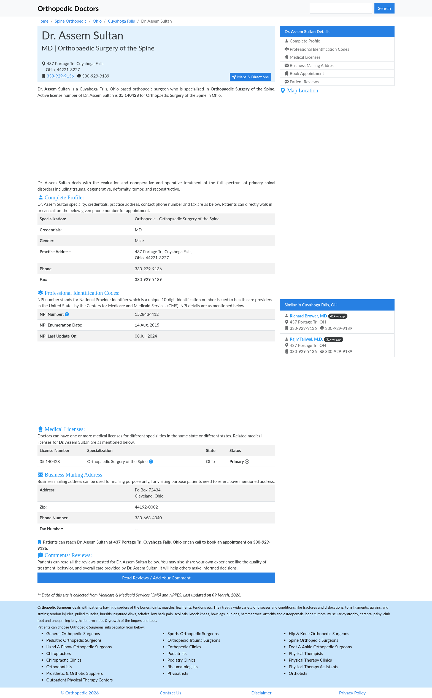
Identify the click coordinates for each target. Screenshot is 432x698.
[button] (67, 314)
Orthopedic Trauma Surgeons (194, 640)
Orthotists (298, 673)
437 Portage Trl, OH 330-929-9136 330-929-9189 (318, 322)
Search (384, 8)
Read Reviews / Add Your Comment (156, 577)
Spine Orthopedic (71, 20)
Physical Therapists (306, 653)
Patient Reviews (302, 81)
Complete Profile (302, 40)
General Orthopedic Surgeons (73, 633)
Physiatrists (178, 673)
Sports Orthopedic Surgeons (193, 633)
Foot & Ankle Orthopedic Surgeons (320, 646)
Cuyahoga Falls (121, 20)
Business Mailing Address (310, 65)
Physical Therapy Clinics (310, 659)
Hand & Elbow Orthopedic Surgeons (79, 646)
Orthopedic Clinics (184, 646)
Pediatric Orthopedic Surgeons (74, 640)
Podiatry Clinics (181, 659)
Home (42, 20)
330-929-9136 (60, 75)
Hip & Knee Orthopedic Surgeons (319, 633)
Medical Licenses (302, 57)
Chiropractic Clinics (63, 659)
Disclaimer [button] (261, 692)
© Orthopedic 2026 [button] (80, 692)
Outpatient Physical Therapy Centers (79, 679)
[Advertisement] (156, 138)
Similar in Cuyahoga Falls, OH (311, 304)
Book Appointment (304, 73)
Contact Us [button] (170, 692)
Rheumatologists (183, 666)
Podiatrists (177, 653)
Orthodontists (59, 666)
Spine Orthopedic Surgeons (313, 640)
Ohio (97, 20)
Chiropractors (58, 653)
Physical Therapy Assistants (313, 666)
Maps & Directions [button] (250, 76)
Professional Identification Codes (317, 49)
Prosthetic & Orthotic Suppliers (74, 673)
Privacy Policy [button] (352, 692)
